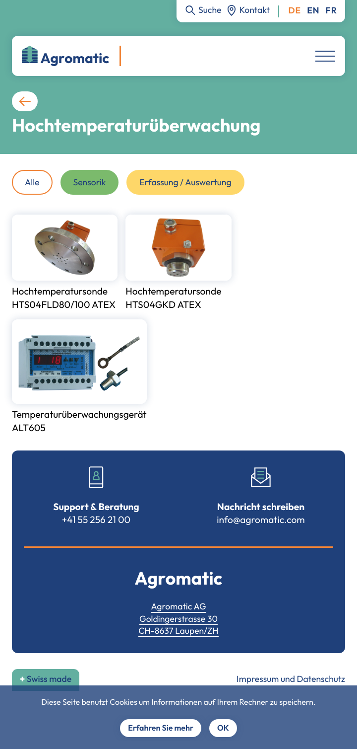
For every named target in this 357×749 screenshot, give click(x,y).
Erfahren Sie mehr (160, 728)
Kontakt (254, 9)
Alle (32, 182)
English (313, 10)
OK (223, 728)
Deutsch (294, 10)
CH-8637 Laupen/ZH (178, 630)
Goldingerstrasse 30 (178, 618)
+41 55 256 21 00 (96, 519)
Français (331, 10)
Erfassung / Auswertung (185, 182)
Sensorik (89, 182)
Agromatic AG (178, 606)
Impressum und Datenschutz (291, 678)
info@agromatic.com (261, 519)
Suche (210, 9)
